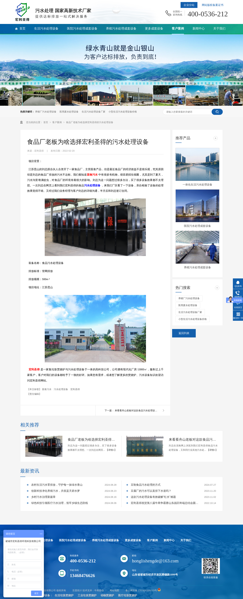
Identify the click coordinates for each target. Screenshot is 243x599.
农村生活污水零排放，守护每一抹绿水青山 (57, 484)
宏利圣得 (34, 369)
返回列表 (184, 333)
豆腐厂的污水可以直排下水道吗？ (151, 490)
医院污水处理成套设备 (197, 225)
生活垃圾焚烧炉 (64, 595)
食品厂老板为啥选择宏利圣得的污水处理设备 (89, 122)
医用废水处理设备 (69, 111)
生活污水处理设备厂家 (93, 111)
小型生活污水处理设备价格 (123, 111)
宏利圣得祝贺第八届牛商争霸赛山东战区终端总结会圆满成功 (164, 503)
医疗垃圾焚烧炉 (127, 595)
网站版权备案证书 (212, 5)
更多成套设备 (133, 540)
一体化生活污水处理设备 (197, 184)
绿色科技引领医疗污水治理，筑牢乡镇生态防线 (59, 503)
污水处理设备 (61, 389)
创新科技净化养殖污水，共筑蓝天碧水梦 (55, 490)
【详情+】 (111, 450)
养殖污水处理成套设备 (197, 267)
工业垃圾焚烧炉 (87, 595)
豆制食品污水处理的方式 (145, 484)
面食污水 (92, 174)
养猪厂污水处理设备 (45, 111)
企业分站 (189, 5)
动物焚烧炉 (107, 595)
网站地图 (114, 590)
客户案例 (57, 122)
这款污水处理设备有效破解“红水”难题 (153, 496)
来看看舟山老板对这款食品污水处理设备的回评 (137, 410)
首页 (46, 122)
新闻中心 (169, 540)
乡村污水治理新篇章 (43, 496)
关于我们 (185, 540)
